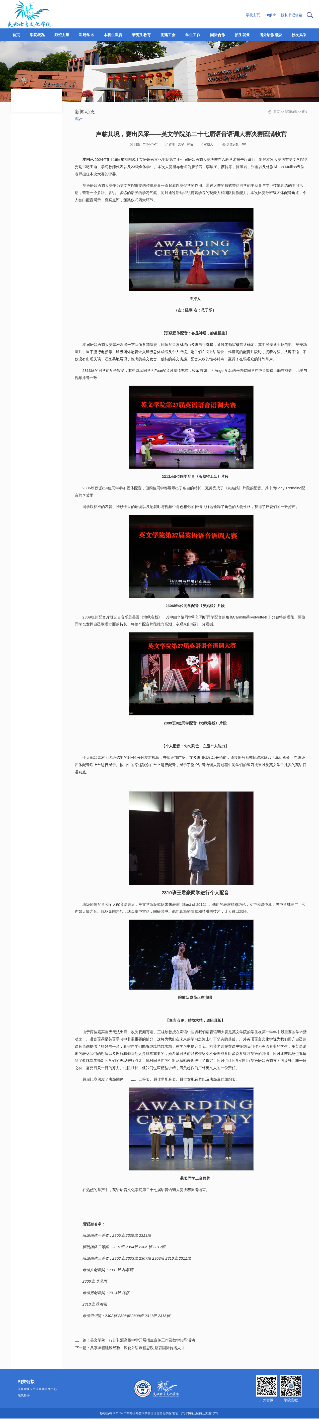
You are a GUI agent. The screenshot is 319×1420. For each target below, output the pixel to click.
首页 (277, 111)
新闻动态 (291, 111)
